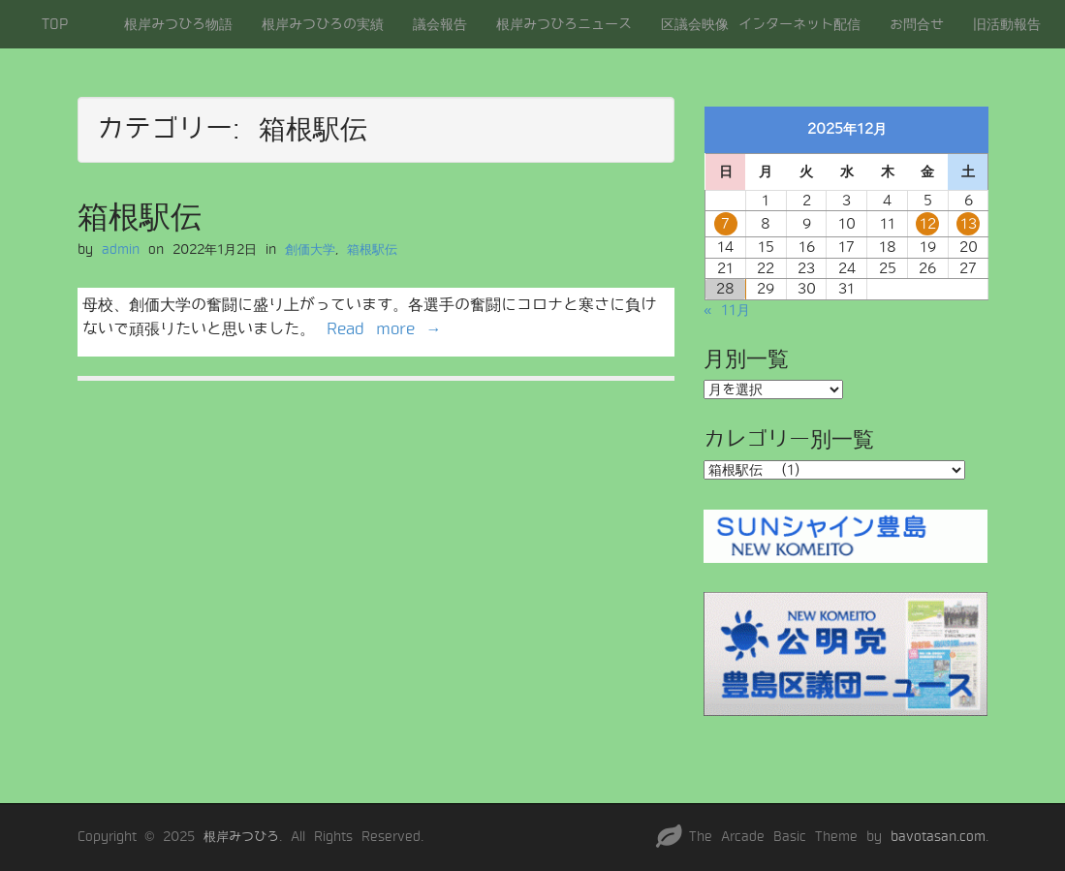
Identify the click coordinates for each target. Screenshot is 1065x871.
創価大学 (310, 249)
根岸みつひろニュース (564, 24)
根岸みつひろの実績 (323, 24)
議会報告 (440, 24)
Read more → (384, 329)
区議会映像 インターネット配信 (761, 24)
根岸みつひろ (241, 836)
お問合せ (917, 24)
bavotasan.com (938, 836)
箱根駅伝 (140, 217)
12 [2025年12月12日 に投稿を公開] (928, 224)
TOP (55, 24)
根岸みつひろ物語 (178, 24)
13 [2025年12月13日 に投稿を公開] (968, 224)
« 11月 (727, 310)
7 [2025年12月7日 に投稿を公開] (725, 224)
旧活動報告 (1007, 24)
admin (121, 249)
